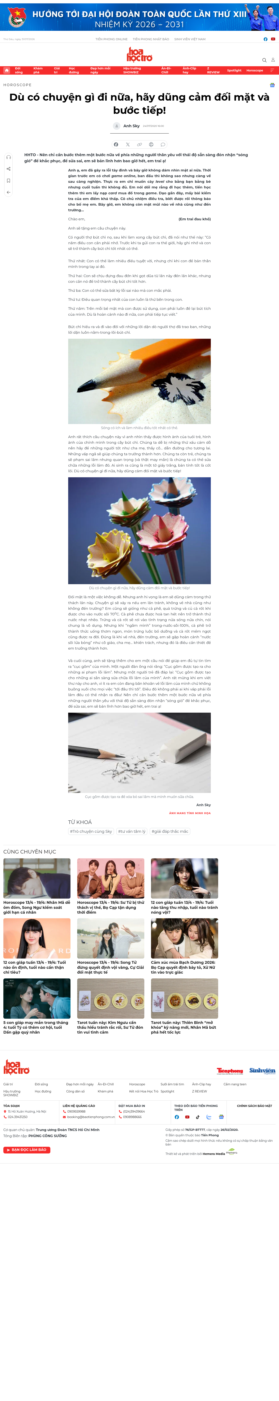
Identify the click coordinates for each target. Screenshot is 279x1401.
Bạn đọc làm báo (26, 1150)
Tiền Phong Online (112, 39)
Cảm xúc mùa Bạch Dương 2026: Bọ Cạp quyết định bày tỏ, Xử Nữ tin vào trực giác (183, 967)
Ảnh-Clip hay (189, 70)
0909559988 (76, 1111)
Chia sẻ (8, 168)
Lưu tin (8, 180)
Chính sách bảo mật (254, 1106)
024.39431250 (17, 1117)
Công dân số (75, 1091)
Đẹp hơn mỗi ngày (100, 70)
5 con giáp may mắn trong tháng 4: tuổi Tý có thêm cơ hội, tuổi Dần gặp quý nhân (35, 1027)
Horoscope (254, 70)
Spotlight (234, 70)
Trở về (8, 192)
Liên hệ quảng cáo (79, 1106)
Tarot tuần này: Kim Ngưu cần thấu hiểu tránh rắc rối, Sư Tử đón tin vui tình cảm (110, 1027)
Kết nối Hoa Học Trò (143, 1091)
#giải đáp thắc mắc (170, 831)
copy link (139, 144)
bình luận (163, 144)
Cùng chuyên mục (29, 852)
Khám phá (38, 70)
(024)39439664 (134, 1111)
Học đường (74, 70)
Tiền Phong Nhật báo (151, 39)
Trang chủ (6, 70)
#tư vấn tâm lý (132, 831)
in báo (151, 144)
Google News (272, 85)
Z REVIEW (213, 70)
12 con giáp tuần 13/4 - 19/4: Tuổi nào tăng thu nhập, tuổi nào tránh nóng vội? (184, 907)
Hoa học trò (16, 1067)
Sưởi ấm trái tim (172, 1084)
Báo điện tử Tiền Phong (139, 54)
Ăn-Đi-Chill (166, 70)
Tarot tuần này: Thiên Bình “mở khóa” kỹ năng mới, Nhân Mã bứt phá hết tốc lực (183, 1027)
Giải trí (57, 70)
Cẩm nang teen (235, 1084)
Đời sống (19, 70)
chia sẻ (116, 144)
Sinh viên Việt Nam (190, 39)
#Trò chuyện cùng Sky (91, 831)
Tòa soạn (11, 1106)
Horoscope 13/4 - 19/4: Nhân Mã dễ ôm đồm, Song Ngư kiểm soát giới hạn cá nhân (36, 907)
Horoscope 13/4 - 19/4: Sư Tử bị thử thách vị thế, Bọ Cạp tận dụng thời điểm (110, 907)
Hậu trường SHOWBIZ (132, 70)
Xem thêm (272, 70)
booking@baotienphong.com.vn (91, 1117)
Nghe (8, 157)
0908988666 (132, 1117)
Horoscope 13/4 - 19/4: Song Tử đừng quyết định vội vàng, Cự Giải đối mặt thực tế (110, 967)
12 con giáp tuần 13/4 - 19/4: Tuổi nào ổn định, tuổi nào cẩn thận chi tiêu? (34, 967)
